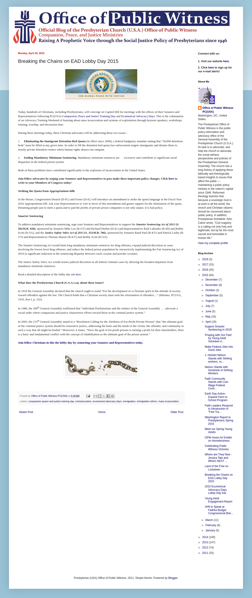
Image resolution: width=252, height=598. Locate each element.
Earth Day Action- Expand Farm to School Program (216, 397)
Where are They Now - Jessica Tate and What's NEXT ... (218, 458)
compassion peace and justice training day (51, 401)
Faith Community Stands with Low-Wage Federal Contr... (217, 383)
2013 (205, 542)
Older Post (177, 412)
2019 (205, 259)
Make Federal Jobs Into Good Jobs (219, 348)
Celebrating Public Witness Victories (217, 447)
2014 (205, 537)
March (209, 520)
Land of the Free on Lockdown (216, 468)
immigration (129, 401)
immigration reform (147, 401)
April (208, 321)
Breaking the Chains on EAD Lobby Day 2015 (219, 478)
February (211, 525)
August (210, 300)
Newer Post (26, 412)
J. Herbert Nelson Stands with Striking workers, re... (218, 358)
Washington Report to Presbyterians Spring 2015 (219, 420)
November (212, 285)
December (212, 279)
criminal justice (83, 401)
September (212, 295)
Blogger (173, 578)
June (208, 311)
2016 (205, 269)
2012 (205, 547)
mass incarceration (168, 401)
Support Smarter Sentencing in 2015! (218, 328)
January (210, 530)
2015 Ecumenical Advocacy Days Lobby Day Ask (216, 490)
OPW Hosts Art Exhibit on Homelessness (218, 439)
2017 (205, 264)
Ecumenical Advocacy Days (138, 116)
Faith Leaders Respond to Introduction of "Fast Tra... (219, 409)
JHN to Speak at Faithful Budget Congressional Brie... (219, 510)
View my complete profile (213, 243)
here (171, 178)
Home (102, 412)
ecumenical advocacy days (107, 401)
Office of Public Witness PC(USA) (217, 109)
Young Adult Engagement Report (218, 500)
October (210, 290)
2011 (205, 553)
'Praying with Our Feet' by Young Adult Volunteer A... (218, 338)
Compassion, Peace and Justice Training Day (88, 116)
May (208, 316)
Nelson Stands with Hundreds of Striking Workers (219, 370)
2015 (205, 275)
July (208, 306)
